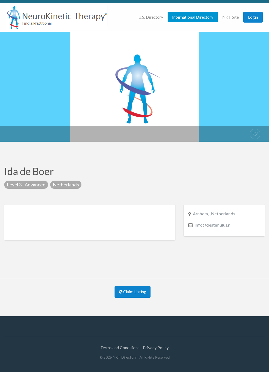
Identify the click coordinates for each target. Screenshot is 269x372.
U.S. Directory (150, 17)
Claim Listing (132, 291)
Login (253, 17)
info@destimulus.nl (213, 224)
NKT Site (230, 17)
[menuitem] (151, 17)
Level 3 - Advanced (26, 184)
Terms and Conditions (119, 347)
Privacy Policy (156, 347)
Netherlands (66, 184)
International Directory (192, 17)
